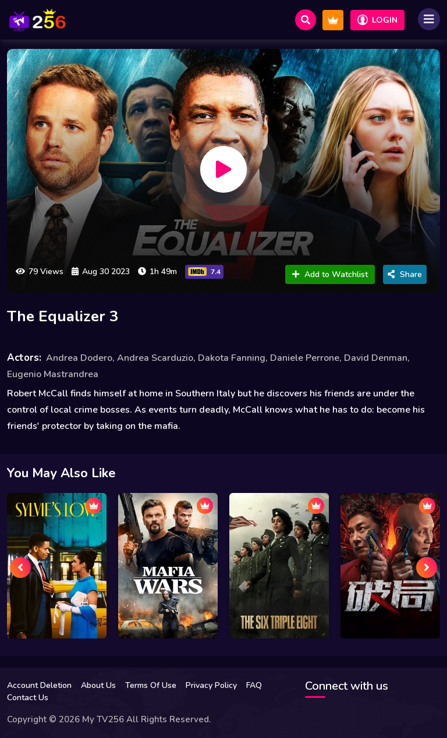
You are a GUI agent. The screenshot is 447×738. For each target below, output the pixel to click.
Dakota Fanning (231, 358)
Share (405, 274)
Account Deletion (39, 685)
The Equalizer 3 (63, 316)
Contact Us (27, 697)
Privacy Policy (211, 685)
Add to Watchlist (330, 274)
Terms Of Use (150, 685)
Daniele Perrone (304, 358)
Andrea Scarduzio (155, 358)
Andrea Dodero (79, 358)
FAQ (254, 685)
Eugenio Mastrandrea (52, 374)
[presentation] (20, 567)
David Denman (375, 358)
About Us (98, 685)
